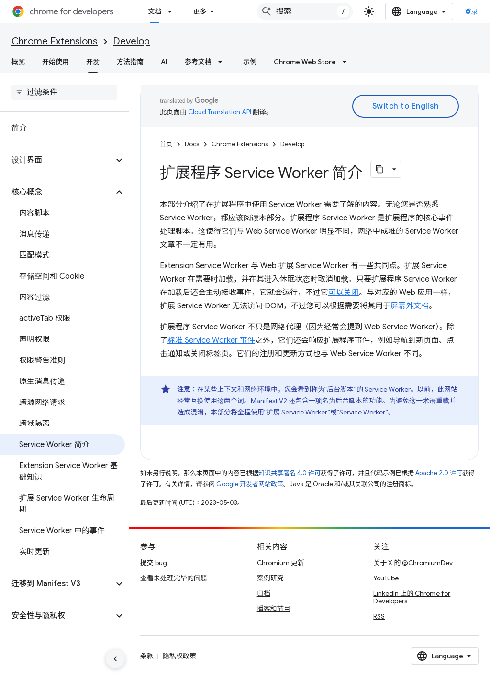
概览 (18, 61)
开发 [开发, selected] (93, 61)
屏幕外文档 (409, 306)
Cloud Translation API (219, 112)
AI (164, 61)
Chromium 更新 (280, 562)
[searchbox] (64, 92)
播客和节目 (273, 608)
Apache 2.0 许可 (438, 473)
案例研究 (270, 578)
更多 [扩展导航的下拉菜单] (199, 11)
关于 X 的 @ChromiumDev (413, 562)
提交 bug (153, 562)
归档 (263, 593)
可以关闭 (343, 292)
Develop (131, 41)
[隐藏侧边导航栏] (115, 658)
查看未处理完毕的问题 (173, 578)
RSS (379, 616)
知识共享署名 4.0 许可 (289, 473)
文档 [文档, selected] (154, 11)
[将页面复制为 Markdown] (379, 169)
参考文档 (198, 61)
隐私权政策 (179, 656)
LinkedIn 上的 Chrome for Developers (411, 597)
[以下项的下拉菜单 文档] (172, 11)
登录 (472, 11)
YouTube (386, 578)
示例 (249, 61)
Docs (192, 144)
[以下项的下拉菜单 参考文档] (223, 61)
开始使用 (55, 61)
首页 (166, 144)
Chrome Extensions (54, 41)
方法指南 (130, 61)
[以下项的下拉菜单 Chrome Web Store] (347, 61)
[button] (56, 160)
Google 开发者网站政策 (249, 484)
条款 (147, 656)
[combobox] (305, 11)
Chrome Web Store (305, 61)
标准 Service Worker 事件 (211, 340)
